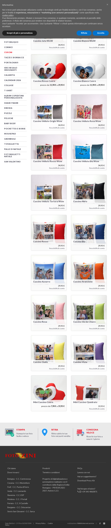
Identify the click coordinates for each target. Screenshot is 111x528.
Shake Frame (11, 103)
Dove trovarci (13, 472)
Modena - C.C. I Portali (17, 499)
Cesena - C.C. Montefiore (18, 483)
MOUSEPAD (10, 134)
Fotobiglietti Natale (12, 155)
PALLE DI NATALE (12, 149)
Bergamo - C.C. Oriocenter (19, 507)
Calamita (9, 75)
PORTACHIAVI (11, 62)
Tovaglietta (11, 144)
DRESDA (8, 108)
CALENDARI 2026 (12, 80)
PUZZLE (8, 113)
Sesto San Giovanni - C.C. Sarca (21, 511)
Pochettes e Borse (15, 129)
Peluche (8, 118)
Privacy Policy (40, 523)
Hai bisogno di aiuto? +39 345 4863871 (87, 490)
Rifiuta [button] (84, 33)
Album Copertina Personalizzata (14, 97)
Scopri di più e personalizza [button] (19, 33)
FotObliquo (11, 42)
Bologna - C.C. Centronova (19, 479)
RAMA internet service (85, 523)
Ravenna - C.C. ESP (15, 495)
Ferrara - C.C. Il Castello (17, 503)
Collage (9, 85)
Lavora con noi (83, 472)
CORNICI (8, 47)
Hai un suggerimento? (86, 476)
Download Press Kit (86, 480)
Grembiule (10, 139)
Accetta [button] (100, 33)
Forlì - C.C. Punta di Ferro (18, 487)
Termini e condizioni (51, 472)
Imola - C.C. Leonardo (16, 491)
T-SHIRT (8, 90)
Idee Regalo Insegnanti (10, 69)
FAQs (79, 468)
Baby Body (10, 123)
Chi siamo (11, 468)
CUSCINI (8, 52)
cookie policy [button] (7, 15)
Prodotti (46, 468)
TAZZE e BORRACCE (14, 57)
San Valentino (12, 162)
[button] (107, 4)
